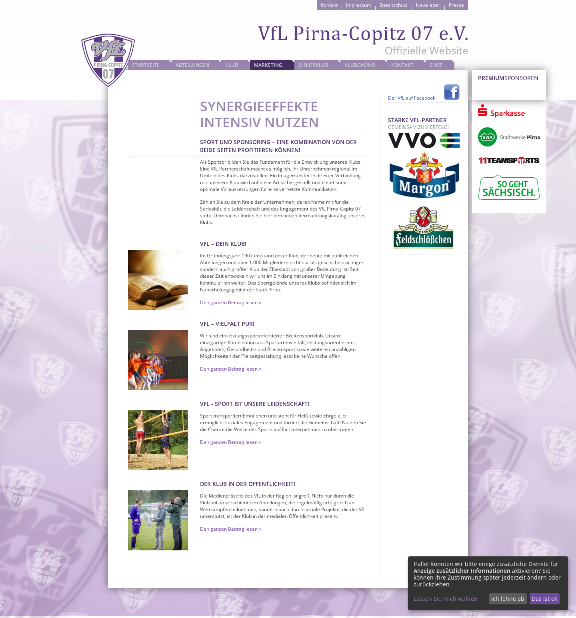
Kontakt (329, 5)
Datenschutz (394, 5)
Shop (436, 65)
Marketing (268, 65)
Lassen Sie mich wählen (446, 598)
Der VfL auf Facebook (411, 97)
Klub (231, 65)
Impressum (358, 5)
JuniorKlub (313, 65)
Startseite (146, 65)
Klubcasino (359, 65)
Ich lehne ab (507, 598)
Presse (456, 5)
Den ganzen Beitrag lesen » (230, 302)
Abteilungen (192, 65)
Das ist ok (544, 598)
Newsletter (428, 5)
